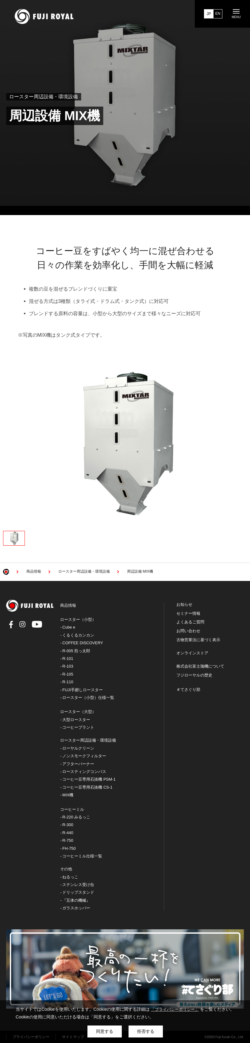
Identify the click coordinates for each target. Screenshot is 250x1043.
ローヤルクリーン (78, 748)
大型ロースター (76, 719)
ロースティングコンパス (84, 771)
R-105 (67, 674)
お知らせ (184, 604)
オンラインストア (192, 653)
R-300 (67, 824)
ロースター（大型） (78, 711)
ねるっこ (70, 877)
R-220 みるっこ (76, 817)
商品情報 (68, 605)
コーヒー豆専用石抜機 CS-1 (87, 787)
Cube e (68, 627)
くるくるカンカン (78, 635)
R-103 (67, 666)
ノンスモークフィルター (84, 756)
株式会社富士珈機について (200, 666)
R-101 (67, 658)
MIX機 (67, 795)
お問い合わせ (188, 631)
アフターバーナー (78, 764)
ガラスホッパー (76, 908)
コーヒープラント (78, 727)
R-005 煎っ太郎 (76, 651)
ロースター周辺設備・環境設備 (88, 740)
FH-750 (68, 848)
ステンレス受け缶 (78, 884)
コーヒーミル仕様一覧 (82, 856)
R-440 (67, 832)
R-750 (67, 840)
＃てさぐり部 (188, 690)
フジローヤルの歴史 (194, 675)
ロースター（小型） (78, 619)
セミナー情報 (188, 613)
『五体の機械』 (76, 900)
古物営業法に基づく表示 (198, 640)
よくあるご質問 (190, 622)
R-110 (67, 682)
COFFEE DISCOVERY (82, 643)
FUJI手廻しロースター (82, 690)
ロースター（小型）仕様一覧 (88, 697)
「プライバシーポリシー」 (175, 1009)
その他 (66, 869)
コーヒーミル (72, 809)
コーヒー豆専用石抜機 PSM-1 (88, 779)
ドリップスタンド (78, 892)
